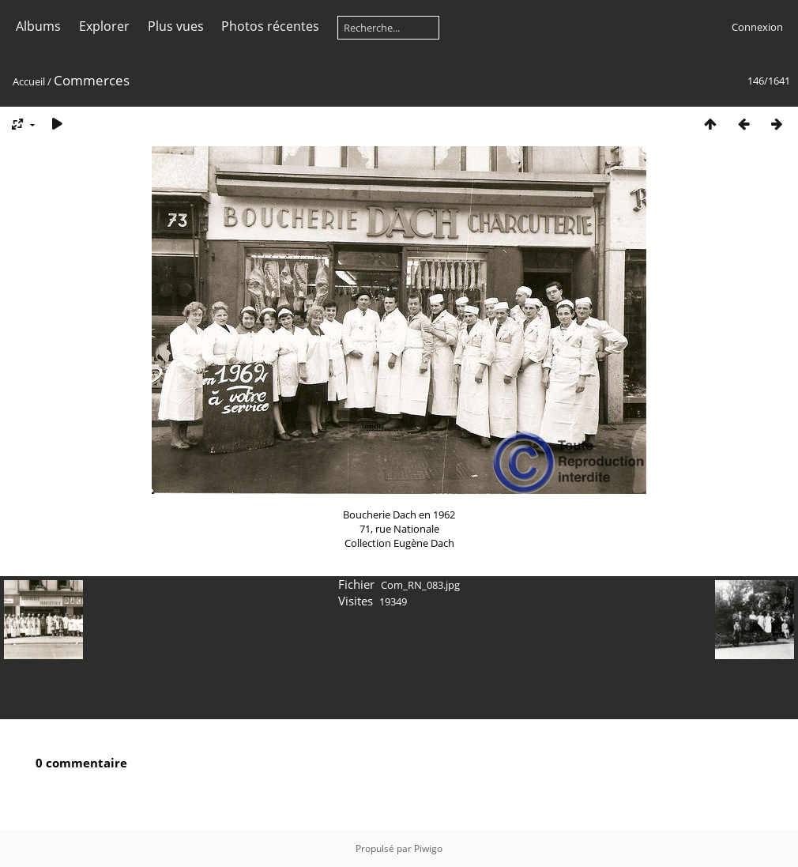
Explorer (104, 26)
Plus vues (176, 26)
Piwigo (428, 848)
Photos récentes (270, 26)
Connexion (757, 27)
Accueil (29, 81)
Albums (38, 26)
